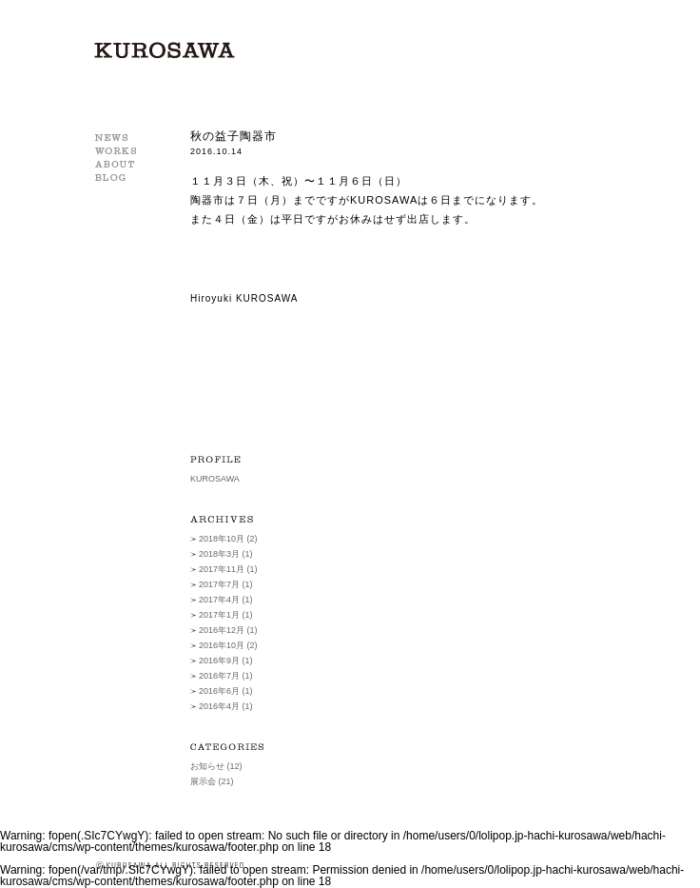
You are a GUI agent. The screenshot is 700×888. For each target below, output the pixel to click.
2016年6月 (219, 691)
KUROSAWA (164, 50)
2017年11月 (221, 569)
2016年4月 (219, 706)
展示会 (203, 781)
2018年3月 (219, 554)
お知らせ (207, 766)
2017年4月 (219, 599)
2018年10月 (221, 538)
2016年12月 (221, 630)
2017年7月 (219, 584)
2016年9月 (219, 660)
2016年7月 (219, 676)
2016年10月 (221, 645)
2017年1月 (219, 615)
